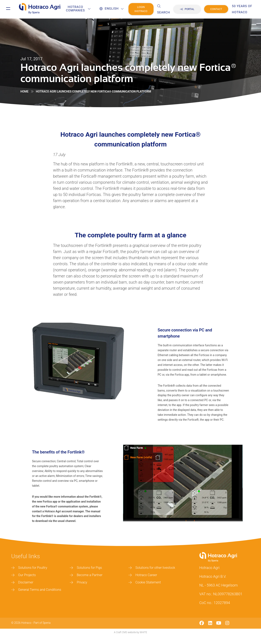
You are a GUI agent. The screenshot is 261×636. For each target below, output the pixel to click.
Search (167, 9)
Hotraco (26, 622)
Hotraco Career (142, 575)
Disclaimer (22, 582)
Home (24, 91)
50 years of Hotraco (246, 9)
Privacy (78, 582)
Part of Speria (42, 622)
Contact (220, 9)
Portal (190, 9)
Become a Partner (86, 575)
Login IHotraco (144, 9)
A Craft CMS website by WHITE (130, 632)
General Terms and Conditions (36, 590)
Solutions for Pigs (86, 568)
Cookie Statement (144, 582)
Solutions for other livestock (151, 568)
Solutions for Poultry (29, 568)
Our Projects (23, 575)
